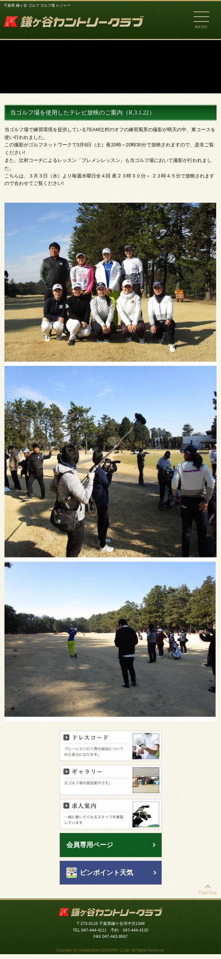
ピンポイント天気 (106, 872)
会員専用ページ (89, 845)
